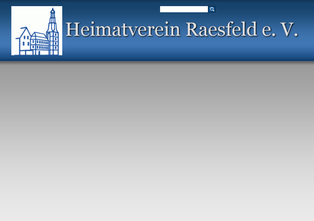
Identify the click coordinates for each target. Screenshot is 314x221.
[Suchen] (184, 9)
